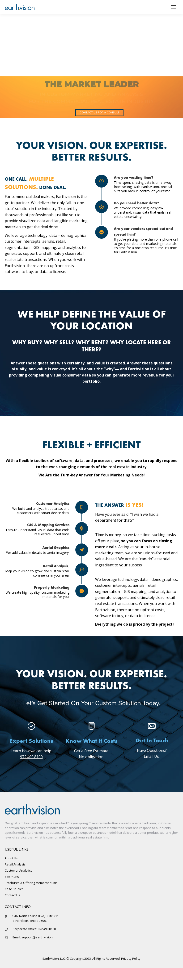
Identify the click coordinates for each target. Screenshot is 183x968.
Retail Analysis (15, 864)
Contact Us (12, 895)
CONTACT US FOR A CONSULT (99, 112)
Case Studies (14, 889)
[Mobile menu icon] (173, 7)
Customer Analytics (18, 870)
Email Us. (152, 756)
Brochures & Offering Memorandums (31, 883)
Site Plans (12, 876)
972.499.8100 (31, 756)
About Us (11, 858)
